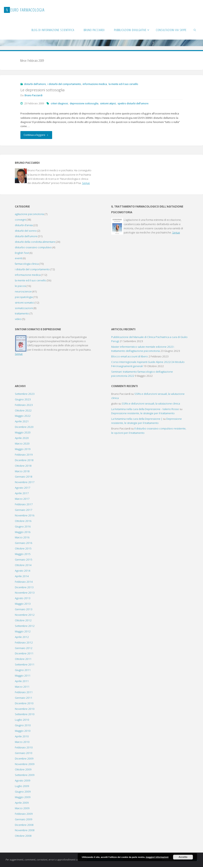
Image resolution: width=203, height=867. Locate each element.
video (18, 319)
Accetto (183, 857)
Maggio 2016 (23, 532)
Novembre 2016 (24, 515)
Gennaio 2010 (23, 753)
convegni (20, 219)
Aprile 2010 (22, 736)
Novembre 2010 (24, 709)
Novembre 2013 (24, 592)
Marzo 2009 (22, 808)
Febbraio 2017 (24, 504)
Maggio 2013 (23, 603)
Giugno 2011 (23, 670)
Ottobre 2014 (23, 565)
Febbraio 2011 (24, 692)
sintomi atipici (108, 103)
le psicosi (20, 286)
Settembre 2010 (24, 714)
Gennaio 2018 (23, 476)
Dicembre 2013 (24, 587)
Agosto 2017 (22, 487)
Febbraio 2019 (24, 454)
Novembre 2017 (24, 482)
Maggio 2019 (23, 449)
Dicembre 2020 (24, 427)
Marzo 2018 (22, 471)
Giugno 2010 (23, 725)
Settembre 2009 (24, 775)
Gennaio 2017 (23, 510)
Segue (86, 183)
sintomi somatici (24, 302)
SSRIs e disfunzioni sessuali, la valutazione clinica (151, 403)
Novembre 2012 (24, 615)
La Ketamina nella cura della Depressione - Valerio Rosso (145, 409)
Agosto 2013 (22, 598)
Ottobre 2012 (23, 620)
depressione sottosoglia (84, 103)
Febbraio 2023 (24, 405)
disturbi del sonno (26, 230)
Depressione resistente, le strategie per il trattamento (143, 413)
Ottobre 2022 (23, 410)
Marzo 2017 (22, 499)
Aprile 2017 (22, 493)
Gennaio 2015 (23, 559)
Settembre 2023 (24, 394)
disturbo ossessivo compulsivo (33, 247)
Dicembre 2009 (24, 758)
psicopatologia (24, 297)
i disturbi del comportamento (64, 84)
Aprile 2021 (22, 421)
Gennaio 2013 (23, 609)
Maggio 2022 (23, 416)
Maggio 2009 (23, 797)
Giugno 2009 (23, 791)
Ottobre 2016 (23, 521)
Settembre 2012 (24, 626)
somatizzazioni (24, 308)
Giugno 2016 (23, 526)
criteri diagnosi (59, 103)
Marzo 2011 (22, 686)
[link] (195, 30)
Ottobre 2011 (23, 659)
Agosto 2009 (22, 780)
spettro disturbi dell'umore (133, 103)
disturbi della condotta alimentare (35, 242)
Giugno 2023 (23, 399)
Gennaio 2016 (23, 543)
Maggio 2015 (23, 554)
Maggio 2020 (23, 432)
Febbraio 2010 (24, 747)
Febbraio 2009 (24, 814)
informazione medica (95, 84)
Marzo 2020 (22, 443)
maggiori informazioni (157, 857)
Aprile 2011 (22, 681)
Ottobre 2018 (23, 465)
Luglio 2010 (22, 719)
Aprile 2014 (22, 576)
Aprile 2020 (22, 438)
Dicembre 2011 (24, 653)
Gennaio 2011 (23, 698)
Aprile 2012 (22, 637)
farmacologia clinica (27, 264)
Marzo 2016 (22, 537)
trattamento (22, 313)
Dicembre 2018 (24, 460)
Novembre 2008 (24, 830)
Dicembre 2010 (24, 703)
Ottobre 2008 (23, 835)
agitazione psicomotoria (29, 214)
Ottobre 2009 (23, 769)
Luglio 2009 (22, 786)
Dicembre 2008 (24, 825)
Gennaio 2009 (23, 819)
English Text (22, 253)
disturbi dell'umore (35, 84)
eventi (18, 258)
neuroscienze (23, 291)
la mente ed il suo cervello (123, 84)
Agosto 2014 (22, 570)
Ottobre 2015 (23, 548)
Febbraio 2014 (24, 581)
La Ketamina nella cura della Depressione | (136, 419)
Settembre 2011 (24, 664)
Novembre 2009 (24, 764)
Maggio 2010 (23, 731)
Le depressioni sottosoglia (42, 89)
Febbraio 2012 (24, 642)
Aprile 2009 (22, 802)
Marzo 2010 (22, 742)
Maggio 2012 (23, 631)
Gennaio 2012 (23, 648)
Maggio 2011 (23, 675)
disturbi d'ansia (24, 225)
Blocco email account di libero (129, 356)
